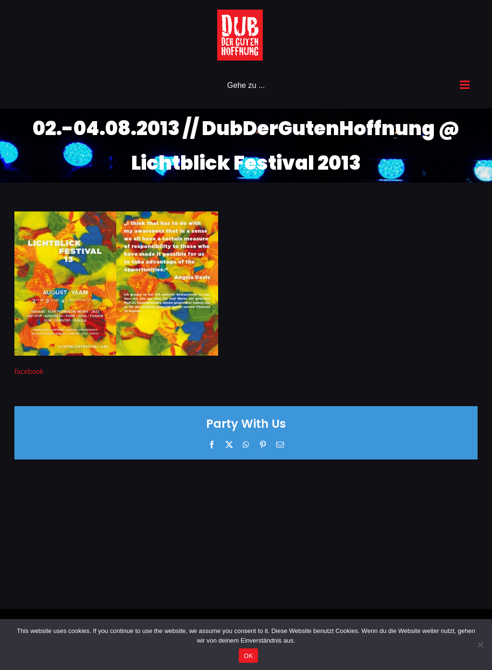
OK (248, 655)
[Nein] (480, 644)
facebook (28, 371)
